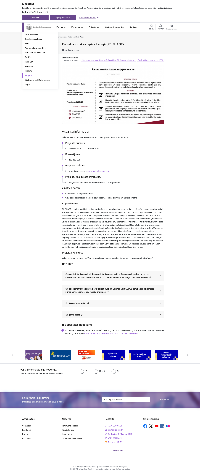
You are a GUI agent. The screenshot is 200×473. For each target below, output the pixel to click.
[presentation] (22, 382)
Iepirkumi (29, 90)
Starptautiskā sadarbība (35, 76)
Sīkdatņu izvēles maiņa (72, 438)
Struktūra (29, 49)
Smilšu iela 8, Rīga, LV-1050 (120, 434)
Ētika (27, 71)
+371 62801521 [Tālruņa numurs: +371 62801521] (115, 426)
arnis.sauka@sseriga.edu (98, 171)
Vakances (29, 94)
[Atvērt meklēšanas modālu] (152, 27)
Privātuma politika (70, 426)
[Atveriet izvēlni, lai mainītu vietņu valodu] (160, 27)
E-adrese (112, 442)
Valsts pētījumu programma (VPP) (150, 60)
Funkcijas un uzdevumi (35, 81)
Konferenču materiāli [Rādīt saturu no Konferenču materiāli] (77, 303)
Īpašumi (28, 99)
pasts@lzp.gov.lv (115, 430)
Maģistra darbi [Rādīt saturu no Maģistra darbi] (74, 314)
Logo (27, 113)
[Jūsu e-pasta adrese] (126, 399)
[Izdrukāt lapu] (171, 43)
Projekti (28, 103)
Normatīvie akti (31, 62)
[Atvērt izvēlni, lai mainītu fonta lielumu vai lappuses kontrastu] (171, 27)
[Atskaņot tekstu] (72, 50)
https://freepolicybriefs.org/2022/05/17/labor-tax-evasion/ (111, 333)
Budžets (28, 85)
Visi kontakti (118, 450)
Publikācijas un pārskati (35, 58)
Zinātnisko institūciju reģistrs (37, 108)
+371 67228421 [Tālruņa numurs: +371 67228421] (115, 438)
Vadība (28, 44)
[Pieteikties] (165, 399)
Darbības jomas (32, 53)
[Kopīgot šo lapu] (171, 50)
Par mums (26, 438)
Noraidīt (35, 17)
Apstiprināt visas (63, 17)
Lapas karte (67, 434)
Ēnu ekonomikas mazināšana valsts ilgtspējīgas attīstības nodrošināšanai (108, 60)
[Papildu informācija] (121, 442)
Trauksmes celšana (33, 67)
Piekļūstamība (68, 430)
